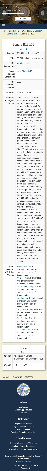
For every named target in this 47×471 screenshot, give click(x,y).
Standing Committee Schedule (23, 432)
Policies (17, 465)
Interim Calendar (23, 429)
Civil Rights (22, 318)
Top (23, 352)
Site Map (23, 413)
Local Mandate (24, 71)
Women (20, 278)
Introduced (22, 63)
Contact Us (23, 407)
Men (19, 309)
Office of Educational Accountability (23, 449)
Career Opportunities (23, 410)
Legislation (14, 31)
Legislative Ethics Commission (23, 446)
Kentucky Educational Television (23, 443)
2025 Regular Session (32, 31)
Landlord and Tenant (26, 298)
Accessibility (26, 468)
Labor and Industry (25, 287)
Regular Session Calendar (23, 426)
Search (23, 19)
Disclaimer (34, 465)
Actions (23, 49)
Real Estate (22, 266)
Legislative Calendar (23, 424)
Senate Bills (12, 34)
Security (25, 465)
